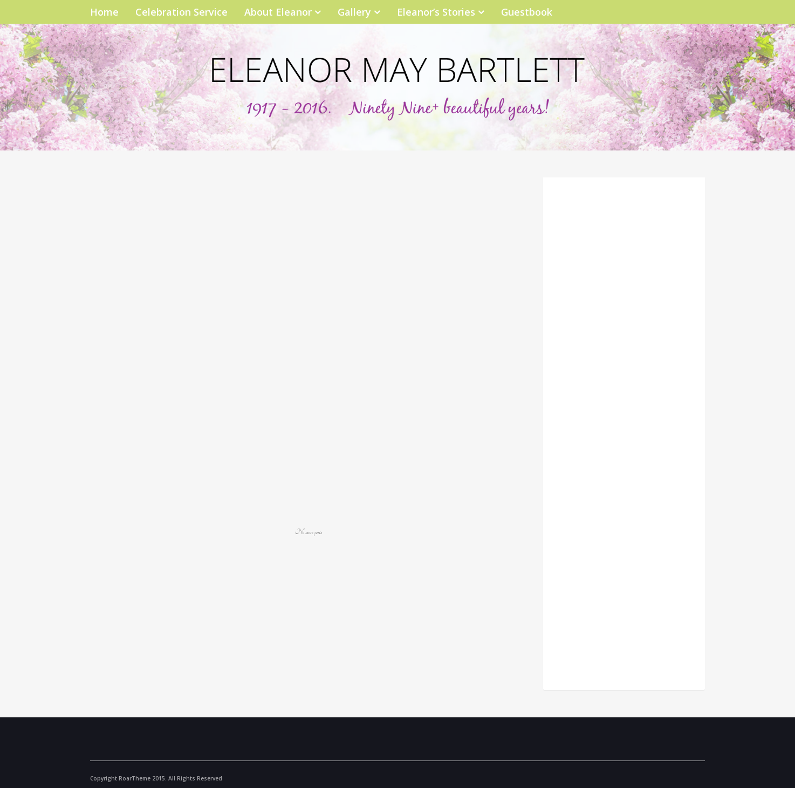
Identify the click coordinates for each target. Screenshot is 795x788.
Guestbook (526, 11)
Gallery (354, 11)
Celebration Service (181, 11)
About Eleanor (278, 11)
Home (104, 11)
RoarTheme (134, 778)
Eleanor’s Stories (436, 11)
